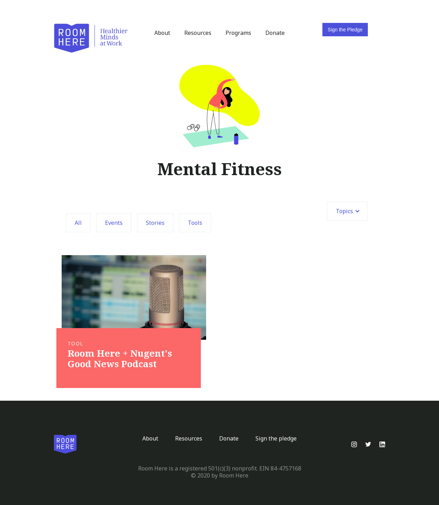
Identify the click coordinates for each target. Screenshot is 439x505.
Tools (195, 223)
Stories (155, 223)
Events (114, 223)
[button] (347, 211)
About (162, 33)
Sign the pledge (276, 438)
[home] (91, 38)
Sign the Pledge (345, 29)
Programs (238, 33)
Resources (197, 33)
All (78, 223)
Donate (275, 33)
